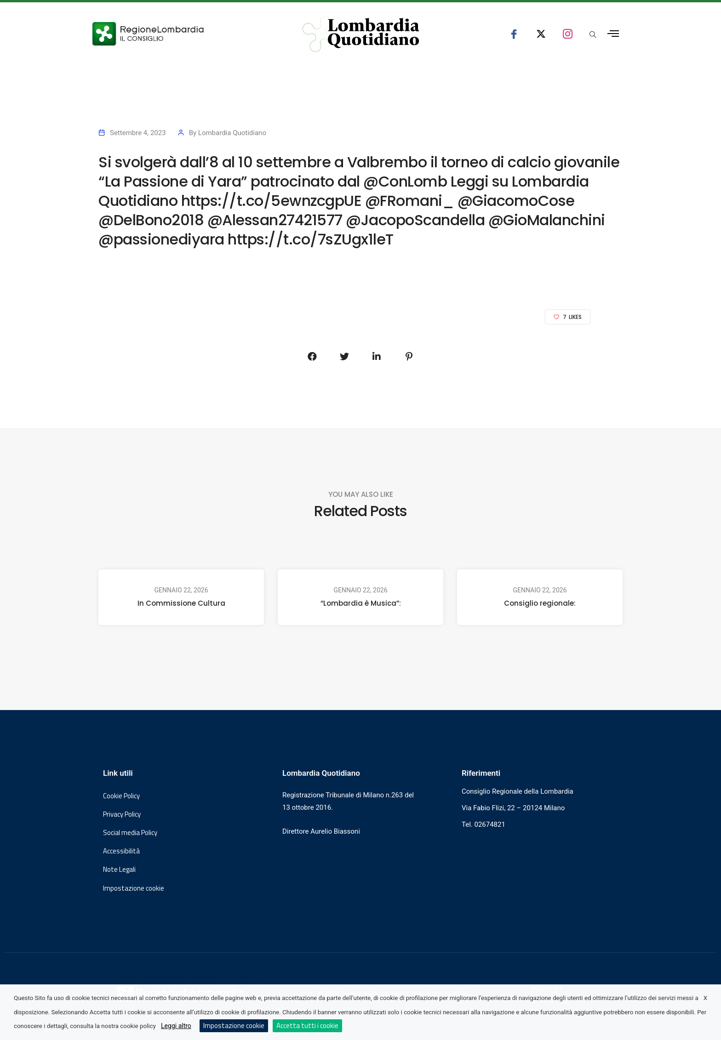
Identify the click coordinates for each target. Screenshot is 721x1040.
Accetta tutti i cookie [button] (307, 1025)
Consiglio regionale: (540, 603)
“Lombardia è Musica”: (360, 603)
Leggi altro (176, 1025)
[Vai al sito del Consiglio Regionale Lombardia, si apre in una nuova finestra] (182, 33)
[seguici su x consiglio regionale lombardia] (541, 33)
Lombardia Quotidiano (232, 133)
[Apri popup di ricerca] (592, 35)
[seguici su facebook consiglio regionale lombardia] (514, 33)
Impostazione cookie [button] (133, 888)
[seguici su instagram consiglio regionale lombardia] (567, 33)
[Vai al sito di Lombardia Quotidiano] (361, 34)
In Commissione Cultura (181, 603)
